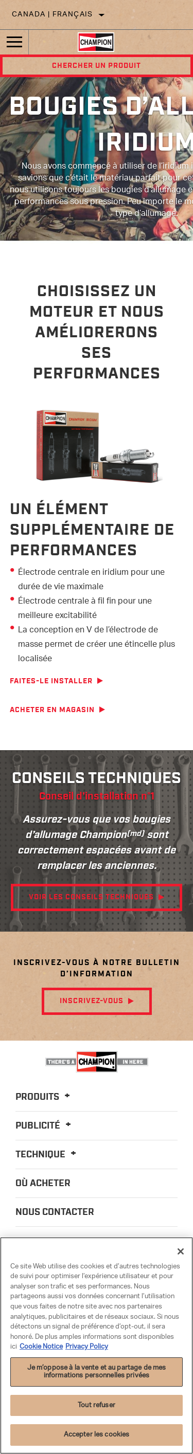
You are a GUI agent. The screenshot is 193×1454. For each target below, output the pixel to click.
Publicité (44, 1126)
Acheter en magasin (52, 710)
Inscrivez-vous (92, 1001)
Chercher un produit (96, 65)
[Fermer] (180, 1251)
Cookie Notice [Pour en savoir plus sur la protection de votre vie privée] (41, 1346)
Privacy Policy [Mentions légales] (86, 1346)
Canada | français (52, 15)
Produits (44, 1097)
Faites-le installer (51, 681)
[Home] (96, 42)
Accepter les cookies (97, 1434)
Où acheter (43, 1183)
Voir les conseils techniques (91, 897)
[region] (96, 1345)
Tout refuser (96, 1405)
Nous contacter (54, 1212)
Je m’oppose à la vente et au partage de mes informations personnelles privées (96, 1372)
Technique (47, 1154)
